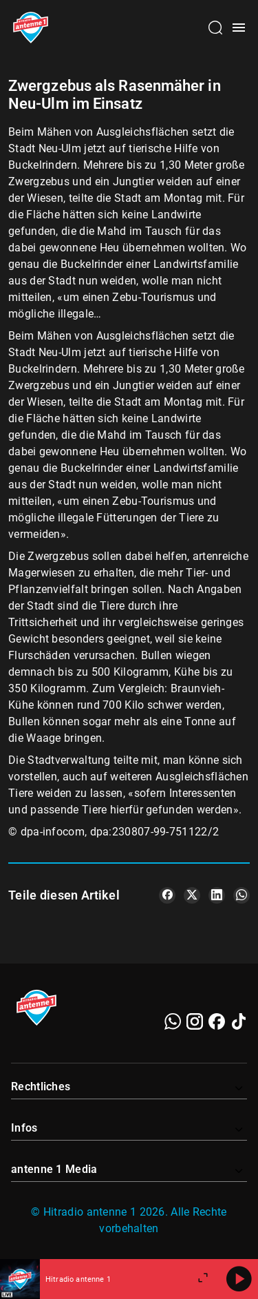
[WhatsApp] (172, 1021)
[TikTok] (238, 1021)
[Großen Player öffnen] (203, 1279)
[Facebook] (216, 1021)
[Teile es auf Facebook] (167, 895)
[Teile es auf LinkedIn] (216, 895)
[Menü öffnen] (239, 28)
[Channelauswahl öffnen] (215, 28)
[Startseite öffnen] (30, 27)
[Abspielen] (238, 1279)
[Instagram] (194, 1021)
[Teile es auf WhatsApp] (241, 895)
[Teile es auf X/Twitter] (192, 895)
